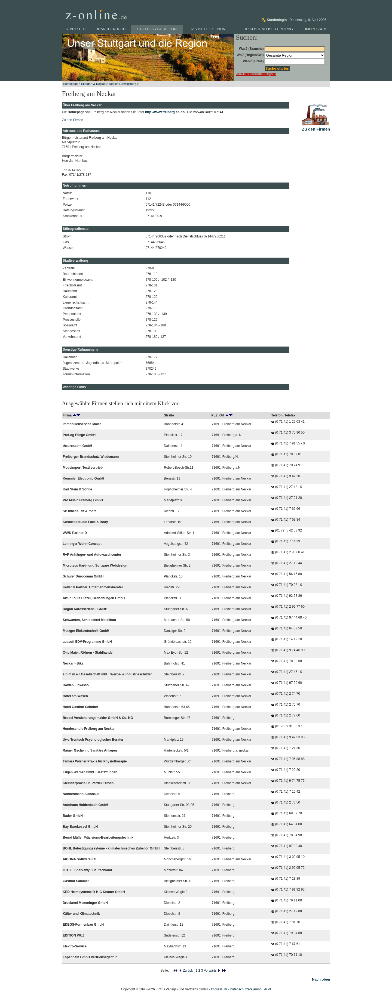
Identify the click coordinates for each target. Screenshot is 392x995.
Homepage (70, 83)
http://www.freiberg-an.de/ (165, 112)
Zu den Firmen (72, 120)
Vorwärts (212, 970)
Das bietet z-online (209, 29)
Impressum (316, 29)
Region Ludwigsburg (122, 83)
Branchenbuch (111, 29)
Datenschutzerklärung (246, 989)
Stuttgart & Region (157, 29)
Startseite (76, 29)
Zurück (186, 970)
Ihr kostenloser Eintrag (268, 29)
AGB (267, 989)
